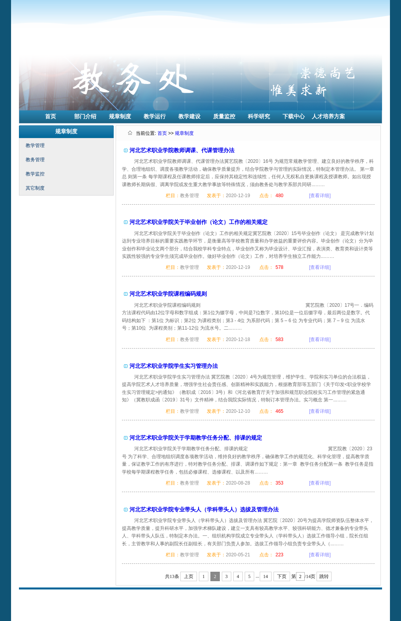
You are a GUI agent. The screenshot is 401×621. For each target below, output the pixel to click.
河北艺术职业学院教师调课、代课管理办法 (181, 150)
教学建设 (189, 116)
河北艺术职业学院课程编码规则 (168, 294)
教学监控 (35, 174)
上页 (188, 576)
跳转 (324, 576)
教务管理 (35, 160)
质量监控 (224, 116)
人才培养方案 (328, 116)
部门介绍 (85, 116)
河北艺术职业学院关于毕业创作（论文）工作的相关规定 (198, 222)
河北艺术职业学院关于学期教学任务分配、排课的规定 (195, 438)
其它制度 (35, 188)
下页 (282, 576)
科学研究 (259, 116)
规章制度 (120, 116)
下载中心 (294, 116)
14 (265, 576)
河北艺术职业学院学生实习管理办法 (173, 366)
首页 (50, 116)
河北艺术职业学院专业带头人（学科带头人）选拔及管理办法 (204, 509)
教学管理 (35, 145)
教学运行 (155, 116)
